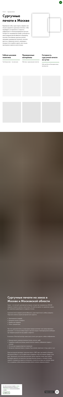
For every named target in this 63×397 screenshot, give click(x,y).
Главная (4, 11)
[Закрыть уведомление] (21, 385)
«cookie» (17, 386)
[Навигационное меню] (60, 2)
